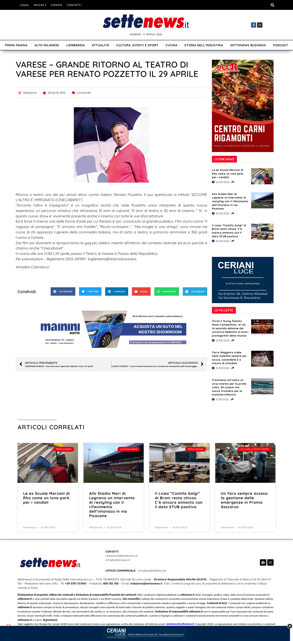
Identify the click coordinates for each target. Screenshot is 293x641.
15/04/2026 (220, 340)
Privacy (40, 5)
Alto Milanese (47, 45)
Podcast (280, 45)
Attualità (100, 45)
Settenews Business (248, 45)
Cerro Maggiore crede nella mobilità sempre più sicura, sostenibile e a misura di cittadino (229, 358)
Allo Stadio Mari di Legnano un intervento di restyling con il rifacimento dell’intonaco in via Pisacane (230, 201)
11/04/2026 (220, 399)
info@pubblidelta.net (152, 570)
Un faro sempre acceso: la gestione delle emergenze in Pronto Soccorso (245, 500)
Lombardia (75, 45)
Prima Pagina (16, 45)
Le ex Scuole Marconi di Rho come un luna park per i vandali (227, 173)
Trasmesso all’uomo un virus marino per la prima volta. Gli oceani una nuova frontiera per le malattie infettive (229, 387)
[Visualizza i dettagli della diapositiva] (111, 329)
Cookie (56, 5)
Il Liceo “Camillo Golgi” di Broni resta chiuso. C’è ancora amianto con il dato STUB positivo (229, 231)
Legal (24, 5)
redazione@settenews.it (121, 555)
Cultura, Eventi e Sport (137, 45)
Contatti (74, 5)
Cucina (171, 45)
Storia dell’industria (203, 45)
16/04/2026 (220, 182)
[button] (272, 5)
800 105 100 (110, 583)
